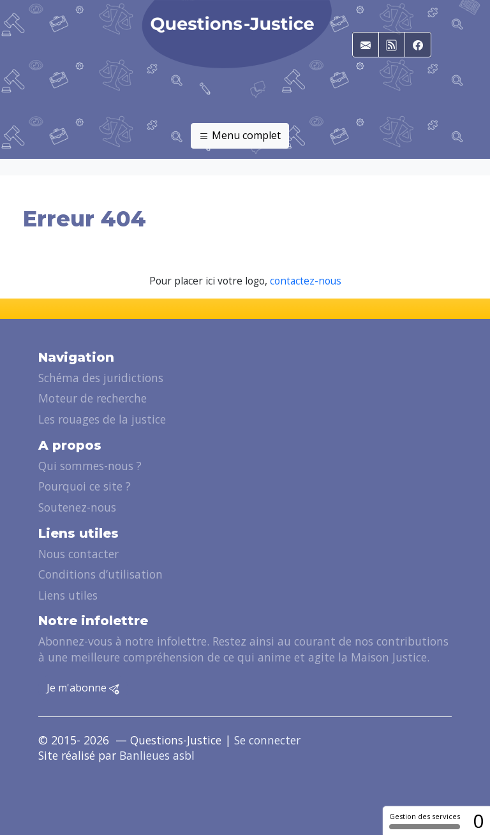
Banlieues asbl (157, 755)
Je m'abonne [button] (83, 688)
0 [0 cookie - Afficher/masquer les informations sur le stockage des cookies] (478, 821)
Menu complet (240, 136)
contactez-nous (305, 281)
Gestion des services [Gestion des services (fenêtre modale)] (424, 820)
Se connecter (267, 740)
